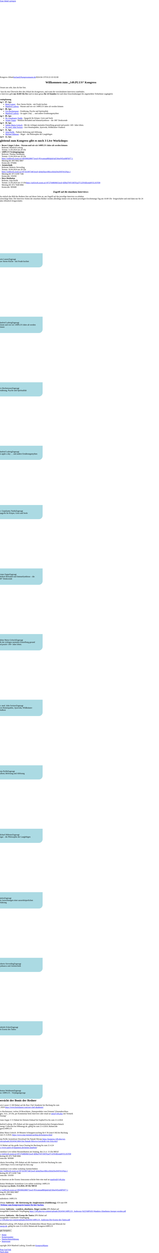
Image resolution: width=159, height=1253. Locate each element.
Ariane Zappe (10, 120)
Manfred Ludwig (12, 106)
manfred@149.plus (57, 1179)
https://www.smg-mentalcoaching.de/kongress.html (32, 1135)
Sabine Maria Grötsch (13, 125)
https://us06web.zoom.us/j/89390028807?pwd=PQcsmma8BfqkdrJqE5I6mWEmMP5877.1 (37, 158)
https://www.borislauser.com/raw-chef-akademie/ (24, 1107)
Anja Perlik (9, 132)
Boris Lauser (10, 104)
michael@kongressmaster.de (24, 77)
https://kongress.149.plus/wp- (53, 1139)
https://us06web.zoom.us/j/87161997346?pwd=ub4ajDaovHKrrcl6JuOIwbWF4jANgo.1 (36, 172)
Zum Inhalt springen (8, 1)
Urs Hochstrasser (12, 111)
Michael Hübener (12, 134)
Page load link (5, 1250)
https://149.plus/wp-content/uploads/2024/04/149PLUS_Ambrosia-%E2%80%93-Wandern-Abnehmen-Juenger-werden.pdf (78, 1211)
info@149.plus (57, 1114)
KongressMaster (41, 1245)
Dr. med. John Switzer (14, 127)
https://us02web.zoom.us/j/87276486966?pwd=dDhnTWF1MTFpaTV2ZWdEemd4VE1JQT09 (63, 183)
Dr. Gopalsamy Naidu (13, 118)
